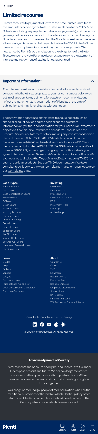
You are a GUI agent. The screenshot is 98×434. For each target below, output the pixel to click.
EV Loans (8, 201)
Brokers (7, 268)
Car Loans (8, 189)
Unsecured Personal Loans (17, 245)
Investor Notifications (61, 197)
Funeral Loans (10, 226)
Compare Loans (11, 279)
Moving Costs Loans (13, 237)
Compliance (47, 317)
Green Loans (9, 204)
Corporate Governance (62, 287)
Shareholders (57, 291)
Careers (54, 265)
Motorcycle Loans (12, 212)
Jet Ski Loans (10, 234)
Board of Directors (60, 283)
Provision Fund (58, 193)
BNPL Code (56, 294)
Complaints (15, 170)
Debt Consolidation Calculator (19, 287)
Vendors (7, 272)
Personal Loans (11, 186)
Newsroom (56, 272)
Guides (6, 261)
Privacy (68, 317)
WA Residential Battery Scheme (67, 302)
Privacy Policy (80, 154)
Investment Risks (59, 204)
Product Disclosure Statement (22, 134)
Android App (57, 212)
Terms (58, 317)
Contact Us (56, 261)
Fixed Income (57, 186)
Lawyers (7, 276)
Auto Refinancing (12, 219)
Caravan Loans (11, 215)
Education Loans (11, 230)
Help (5, 265)
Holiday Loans (10, 197)
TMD (52, 268)
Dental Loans (10, 223)
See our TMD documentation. (56, 162)
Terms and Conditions (50, 154)
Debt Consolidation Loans (16, 193)
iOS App (55, 208)
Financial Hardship (60, 298)
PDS (52, 201)
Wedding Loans (11, 208)
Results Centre (58, 276)
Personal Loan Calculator (16, 283)
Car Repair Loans (12, 248)
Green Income (57, 189)
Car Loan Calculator (14, 291)
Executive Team (58, 279)
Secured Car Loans (13, 241)
